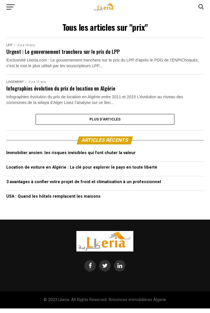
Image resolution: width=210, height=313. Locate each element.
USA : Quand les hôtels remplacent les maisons (53, 201)
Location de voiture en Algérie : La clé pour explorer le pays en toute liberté (81, 172)
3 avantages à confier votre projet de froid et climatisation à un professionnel (83, 186)
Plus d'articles (105, 123)
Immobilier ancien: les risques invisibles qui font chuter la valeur (71, 157)
